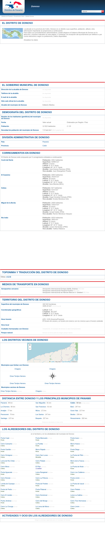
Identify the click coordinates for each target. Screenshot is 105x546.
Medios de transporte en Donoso (25, 284)
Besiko (72, 414)
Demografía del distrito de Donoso (27, 112)
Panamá (46, 142)
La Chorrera (5, 407)
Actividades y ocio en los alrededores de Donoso (37, 515)
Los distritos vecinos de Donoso (25, 340)
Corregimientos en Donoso (21, 153)
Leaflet (51, 361)
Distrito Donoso (30, 16)
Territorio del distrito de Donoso (26, 299)
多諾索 (8, 277)
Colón (45, 146)
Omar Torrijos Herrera (17, 376)
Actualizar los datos (31, 40)
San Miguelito (40, 403)
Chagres (18, 369)
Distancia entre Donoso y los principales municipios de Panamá (46, 398)
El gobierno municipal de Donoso (25, 85)
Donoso (35, 6)
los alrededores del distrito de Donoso (31, 429)
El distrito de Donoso (17, 23)
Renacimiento (75, 418)
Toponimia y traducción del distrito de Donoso (35, 272)
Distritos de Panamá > (8, 16)
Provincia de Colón (19, 16)
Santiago (4, 418)
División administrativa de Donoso (25, 137)
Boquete (39, 418)
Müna (38, 410)
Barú (72, 407)
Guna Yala (74, 410)
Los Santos (40, 414)
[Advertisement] (53, 63)
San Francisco (41, 407)
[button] (29, 345)
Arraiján (3, 410)
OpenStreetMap (66, 361)
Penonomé (5, 414)
